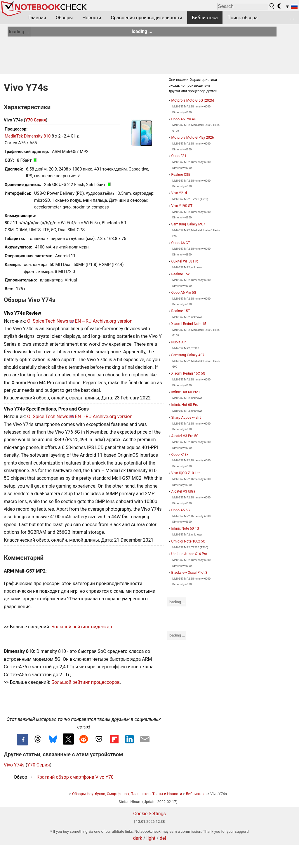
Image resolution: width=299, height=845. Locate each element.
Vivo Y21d (179, 193)
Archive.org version (112, 321)
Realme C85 (180, 175)
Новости (91, 17)
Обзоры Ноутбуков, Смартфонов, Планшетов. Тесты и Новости (127, 794)
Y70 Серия (35, 120)
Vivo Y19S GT (181, 206)
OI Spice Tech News (47, 321)
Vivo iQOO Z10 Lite (186, 473)
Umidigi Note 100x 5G (188, 541)
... (292, 17)
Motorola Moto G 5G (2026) (192, 100)
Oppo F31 (179, 156)
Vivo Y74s (14, 765)
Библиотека (205, 17)
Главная (37, 17)
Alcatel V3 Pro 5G (185, 436)
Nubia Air (178, 342)
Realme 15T (180, 311)
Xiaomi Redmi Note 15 (188, 324)
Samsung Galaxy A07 (187, 355)
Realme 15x (180, 274)
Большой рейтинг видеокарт (82, 627)
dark (137, 838)
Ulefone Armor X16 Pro (189, 554)
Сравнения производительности (146, 17)
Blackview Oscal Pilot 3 (189, 573)
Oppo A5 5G (180, 510)
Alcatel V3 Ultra (183, 491)
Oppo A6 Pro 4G (183, 119)
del (163, 838)
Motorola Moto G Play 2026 (192, 137)
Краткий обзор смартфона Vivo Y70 (75, 777)
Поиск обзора (242, 17)
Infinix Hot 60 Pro (184, 405)
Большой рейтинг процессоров (85, 682)
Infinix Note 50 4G (185, 528)
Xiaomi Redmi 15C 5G (188, 373)
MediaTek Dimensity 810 (28, 136)
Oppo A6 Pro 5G (183, 293)
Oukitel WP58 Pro (185, 261)
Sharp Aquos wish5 (186, 417)
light (151, 838)
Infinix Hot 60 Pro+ (185, 392)
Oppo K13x (180, 455)
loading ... (19, 31)
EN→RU (83, 321)
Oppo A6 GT (180, 243)
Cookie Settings (149, 813)
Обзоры (64, 17)
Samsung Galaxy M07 (188, 224)
